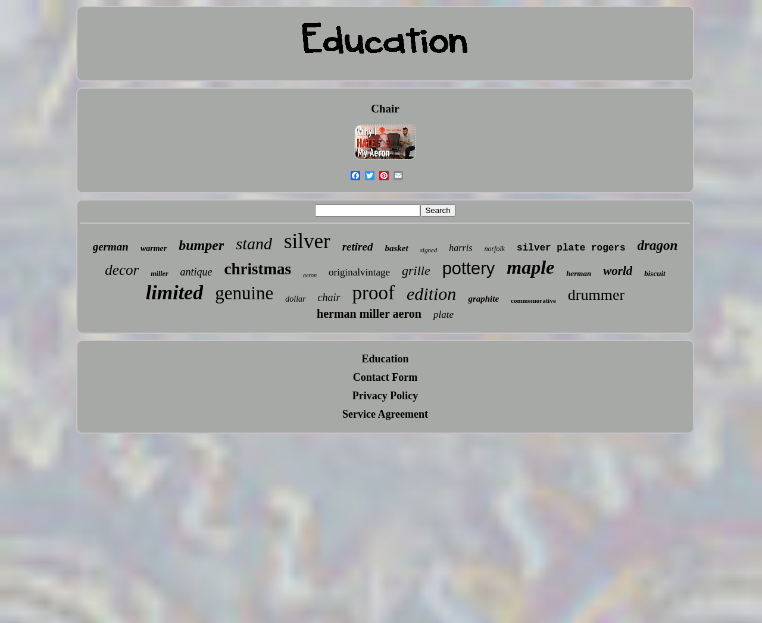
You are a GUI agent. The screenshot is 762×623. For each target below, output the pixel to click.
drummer (596, 294)
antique (196, 272)
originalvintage (359, 272)
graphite (483, 298)
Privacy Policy (385, 396)
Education (384, 359)
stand (254, 243)
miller (159, 274)
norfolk (494, 249)
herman (578, 273)
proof (373, 292)
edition (431, 293)
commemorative (533, 300)
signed (429, 249)
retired (357, 246)
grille (416, 270)
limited (174, 292)
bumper (201, 245)
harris (460, 248)
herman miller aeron (369, 313)
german (111, 246)
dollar (295, 299)
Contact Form (385, 377)
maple (530, 267)
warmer (153, 248)
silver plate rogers (571, 248)
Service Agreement (385, 414)
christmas (257, 269)
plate (443, 314)
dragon (658, 245)
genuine (244, 293)
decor (122, 270)
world (617, 271)
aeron (310, 275)
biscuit (654, 273)
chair (329, 297)
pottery (468, 268)
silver (307, 241)
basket (396, 248)
